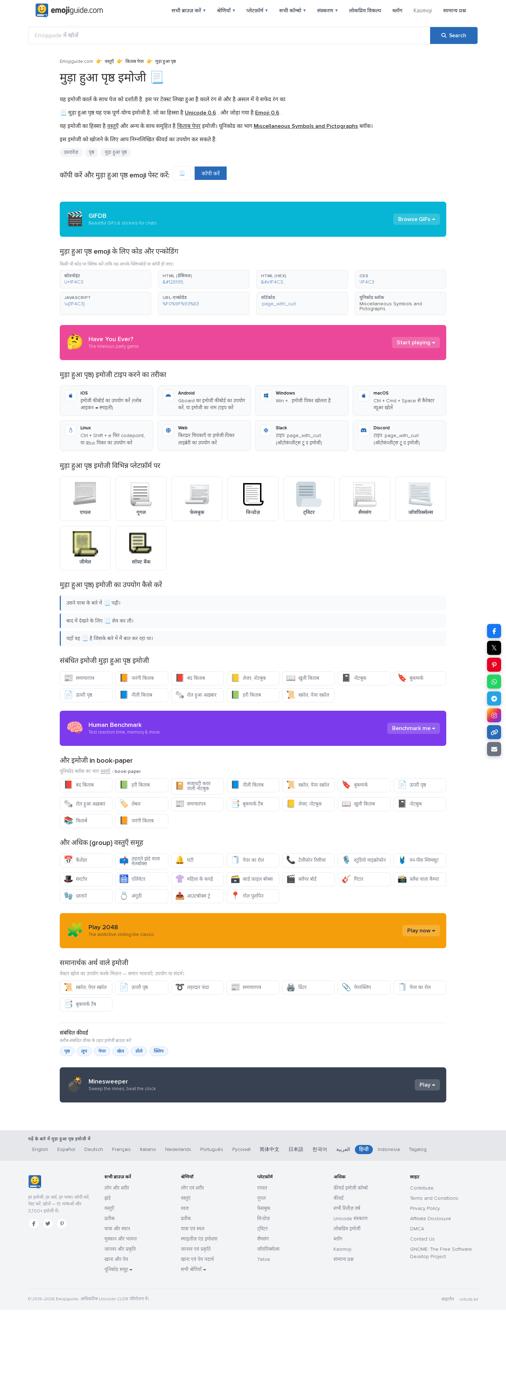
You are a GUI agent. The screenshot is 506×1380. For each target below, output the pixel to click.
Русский (241, 1220)
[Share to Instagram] (494, 715)
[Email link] (494, 749)
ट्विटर (262, 1299)
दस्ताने (75, 896)
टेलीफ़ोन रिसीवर (306, 860)
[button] (105, 279)
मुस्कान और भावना (120, 1309)
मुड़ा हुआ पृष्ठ (116, 152)
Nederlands (178, 1220)
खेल (120, 1051)
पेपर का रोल (247, 860)
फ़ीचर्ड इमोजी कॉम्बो (350, 1258)
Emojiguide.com (76, 61)
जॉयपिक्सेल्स (268, 1319)
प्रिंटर (296, 987)
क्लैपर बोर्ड (301, 879)
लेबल (130, 804)
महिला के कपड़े (194, 879)
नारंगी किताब (136, 678)
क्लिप (159, 1051)
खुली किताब (302, 678)
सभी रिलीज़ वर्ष (346, 1279)
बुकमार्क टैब (247, 804)
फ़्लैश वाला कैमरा (418, 879)
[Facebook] (33, 1294)
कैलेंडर (75, 860)
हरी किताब (246, 695)
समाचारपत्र (79, 678)
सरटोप (75, 879)
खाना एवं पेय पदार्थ (197, 1330)
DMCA (417, 1299)
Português (211, 1220)
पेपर (102, 1051)
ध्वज (185, 1279)
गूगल (261, 1268)
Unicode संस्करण (350, 1289)
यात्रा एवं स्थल (193, 1299)
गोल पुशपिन (247, 896)
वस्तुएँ (109, 61)
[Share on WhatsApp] (494, 682)
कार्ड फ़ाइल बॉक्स (252, 879)
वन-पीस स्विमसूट (418, 860)
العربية (343, 1220)
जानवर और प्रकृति (120, 1319)
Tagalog (418, 1220)
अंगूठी (130, 896)
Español (66, 1220)
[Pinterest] (61, 1294)
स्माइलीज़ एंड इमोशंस (199, 1309)
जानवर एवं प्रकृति (196, 1319)
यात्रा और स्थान (117, 1299)
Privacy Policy (425, 1279)
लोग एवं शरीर (192, 1258)
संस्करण (327, 10)
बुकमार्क (410, 678)
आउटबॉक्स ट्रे (192, 896)
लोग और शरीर (116, 1258)
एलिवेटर (132, 879)
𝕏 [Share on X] (494, 648)
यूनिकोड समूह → (118, 1340)
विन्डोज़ (263, 1289)
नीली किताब (135, 695)
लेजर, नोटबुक (248, 678)
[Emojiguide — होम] (34, 1252)
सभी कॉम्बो (292, 10)
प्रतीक (109, 1289)
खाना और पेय (116, 1330)
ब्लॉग (397, 10)
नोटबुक (354, 678)
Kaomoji (423, 10)
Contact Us (422, 1309)
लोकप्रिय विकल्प (365, 10)
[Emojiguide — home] (69, 11)
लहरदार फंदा (192, 987)
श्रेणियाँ (226, 10)
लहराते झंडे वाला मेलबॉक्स (139, 861)
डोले (138, 1051)
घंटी (184, 860)
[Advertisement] (253, 1164)
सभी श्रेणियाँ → (193, 1340)
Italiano (148, 1220)
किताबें (75, 821)
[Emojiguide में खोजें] (229, 35)
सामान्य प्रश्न (454, 10)
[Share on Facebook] (494, 631)
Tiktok (263, 1330)
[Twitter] (47, 1294)
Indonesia (389, 1220)
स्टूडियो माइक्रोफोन (363, 860)
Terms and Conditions (434, 1268)
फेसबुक (263, 1279)
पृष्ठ (92, 152)
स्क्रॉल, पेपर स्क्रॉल (307, 695)
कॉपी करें (211, 173)
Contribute (422, 1258)
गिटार (352, 879)
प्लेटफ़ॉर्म (257, 10)
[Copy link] (494, 732)
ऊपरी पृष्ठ (78, 695)
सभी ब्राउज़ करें (188, 10)
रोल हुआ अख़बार (196, 695)
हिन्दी (364, 1220)
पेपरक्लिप (356, 987)
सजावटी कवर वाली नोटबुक (193, 786)
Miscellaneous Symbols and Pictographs (390, 306)
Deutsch (93, 1220)
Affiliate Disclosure (430, 1289)
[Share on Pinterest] (494, 665)
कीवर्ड (338, 1268)
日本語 (295, 1220)
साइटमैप (447, 1369)
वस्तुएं (186, 1268)
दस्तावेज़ (71, 152)
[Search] (454, 35)
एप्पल (262, 1258)
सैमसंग (263, 1309)
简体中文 (269, 1220)
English (40, 1220)
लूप (84, 1051)
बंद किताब (190, 678)
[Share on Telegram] (494, 698)
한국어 (319, 1220)
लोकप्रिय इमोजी (347, 1299)
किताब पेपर (134, 61)
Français (121, 1220)
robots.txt (469, 1369)
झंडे (107, 1268)
